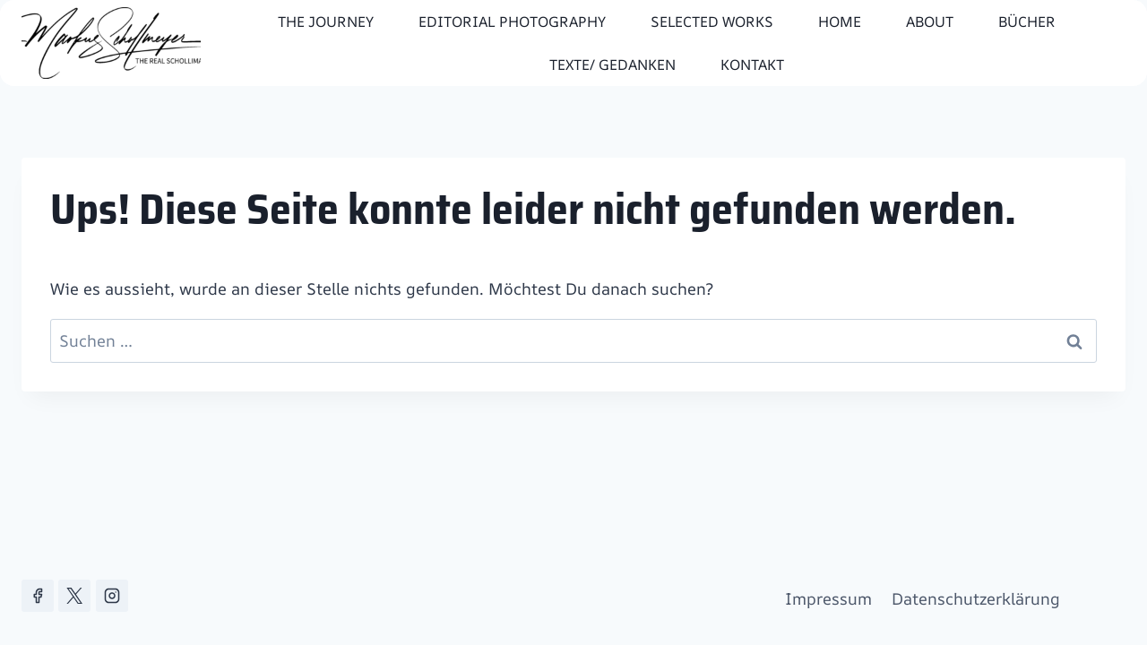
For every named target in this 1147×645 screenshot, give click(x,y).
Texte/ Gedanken (612, 64)
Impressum (828, 598)
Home (839, 21)
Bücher (1027, 21)
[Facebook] (38, 596)
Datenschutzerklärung (976, 598)
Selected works (712, 21)
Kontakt (752, 64)
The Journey (326, 21)
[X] (74, 596)
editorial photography (512, 21)
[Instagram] (112, 596)
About (929, 21)
